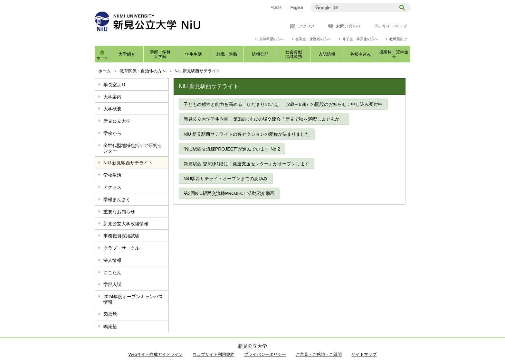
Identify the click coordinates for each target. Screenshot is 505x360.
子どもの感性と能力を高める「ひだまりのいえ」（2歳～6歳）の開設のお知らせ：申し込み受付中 (283, 104)
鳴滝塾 (110, 326)
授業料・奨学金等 (393, 54)
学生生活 (193, 54)
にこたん (112, 272)
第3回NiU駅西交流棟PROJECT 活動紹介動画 (229, 193)
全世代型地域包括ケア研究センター (132, 148)
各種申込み (360, 54)
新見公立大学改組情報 (125, 223)
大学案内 (112, 96)
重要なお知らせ (119, 211)
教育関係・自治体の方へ (143, 71)
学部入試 (112, 284)
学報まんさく (116, 199)
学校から (112, 133)
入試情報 (327, 54)
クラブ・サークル (121, 248)
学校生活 (112, 175)
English (297, 7)
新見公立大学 (116, 121)
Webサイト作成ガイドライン (156, 354)
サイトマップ (394, 26)
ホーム (102, 58)
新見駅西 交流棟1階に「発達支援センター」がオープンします (246, 163)
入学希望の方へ (271, 39)
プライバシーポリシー (265, 354)
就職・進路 (226, 54)
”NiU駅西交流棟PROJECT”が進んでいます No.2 (232, 149)
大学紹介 (127, 54)
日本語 (276, 7)
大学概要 (112, 108)
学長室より (114, 84)
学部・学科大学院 (160, 54)
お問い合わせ (348, 26)
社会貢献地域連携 (293, 54)
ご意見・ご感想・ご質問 (319, 354)
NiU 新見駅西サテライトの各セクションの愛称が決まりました (247, 134)
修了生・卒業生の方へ (360, 39)
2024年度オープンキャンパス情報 (133, 299)
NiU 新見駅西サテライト (128, 162)
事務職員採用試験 (121, 235)
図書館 (110, 314)
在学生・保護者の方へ (313, 39)
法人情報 (112, 260)
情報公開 (260, 54)
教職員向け (398, 39)
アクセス (306, 26)
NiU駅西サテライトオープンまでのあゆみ (226, 178)
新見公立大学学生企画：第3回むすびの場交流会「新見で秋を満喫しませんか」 (264, 119)
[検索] (354, 8)
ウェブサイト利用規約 (213, 354)
